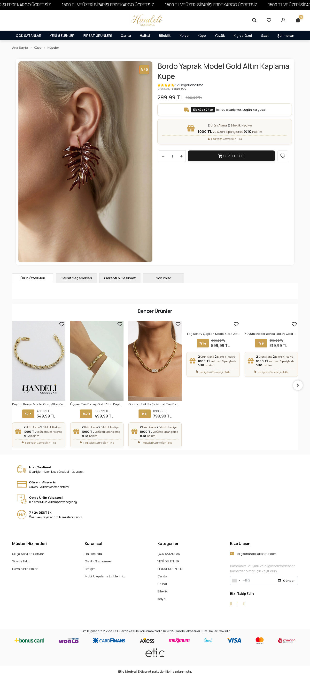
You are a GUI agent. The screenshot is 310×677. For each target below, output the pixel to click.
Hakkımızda (93, 553)
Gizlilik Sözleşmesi (98, 561)
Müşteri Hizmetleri (29, 543)
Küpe (201, 35)
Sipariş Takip (21, 561)
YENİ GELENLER (62, 35)
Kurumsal (93, 543)
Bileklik (164, 35)
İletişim (90, 569)
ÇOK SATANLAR (28, 35)
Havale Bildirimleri (25, 569)
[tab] (32, 278)
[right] (298, 385)
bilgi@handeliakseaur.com (253, 553)
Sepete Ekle (231, 155)
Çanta (126, 35)
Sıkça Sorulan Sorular (28, 553)
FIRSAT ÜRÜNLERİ (97, 35)
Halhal (145, 35)
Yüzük (220, 35)
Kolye (184, 35)
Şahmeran (285, 35)
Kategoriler (167, 543)
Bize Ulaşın (240, 543)
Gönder (286, 580)
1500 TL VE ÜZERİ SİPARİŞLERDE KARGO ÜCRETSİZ (121, 5)
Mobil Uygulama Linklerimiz (105, 576)
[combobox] (235, 580)
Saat (265, 35)
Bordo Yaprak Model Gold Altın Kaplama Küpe (223, 71)
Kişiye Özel (242, 35)
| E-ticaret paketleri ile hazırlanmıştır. (155, 671)
